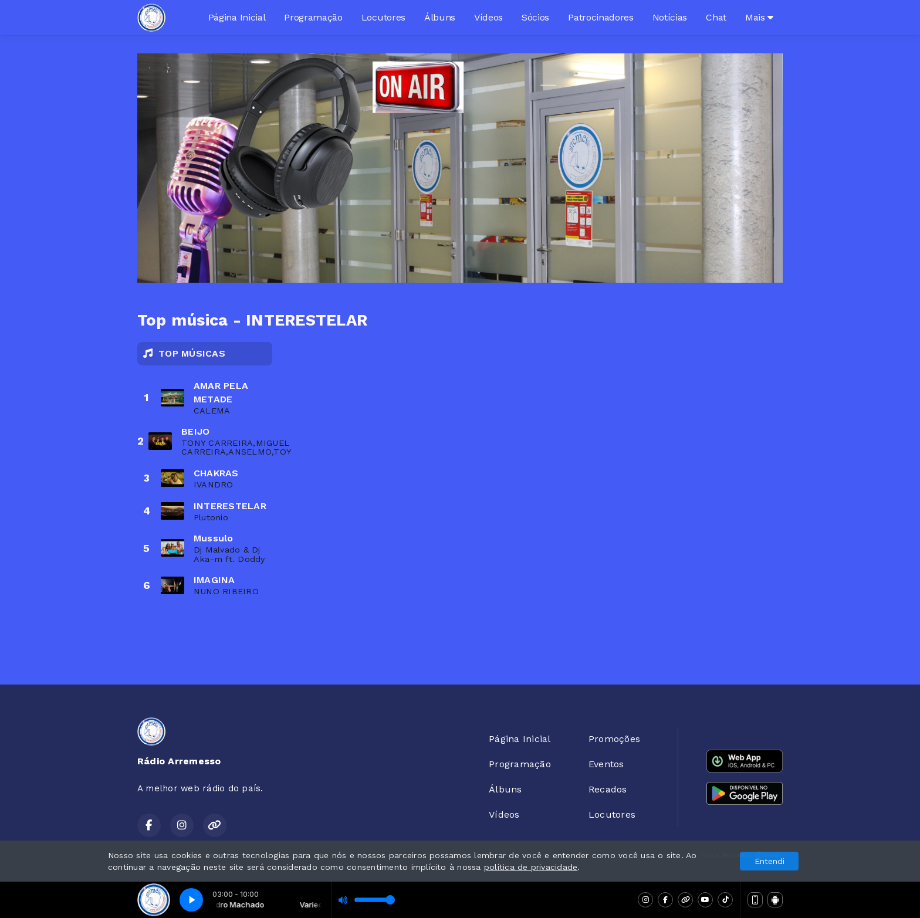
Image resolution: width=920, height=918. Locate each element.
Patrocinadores (601, 17)
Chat (716, 17)
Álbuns (439, 17)
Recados (607, 789)
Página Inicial (237, 17)
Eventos (606, 764)
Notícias (669, 17)
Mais (759, 17)
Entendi (769, 861)
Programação (313, 17)
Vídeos (488, 17)
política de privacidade (531, 867)
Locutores (383, 17)
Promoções (614, 738)
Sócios (535, 17)
